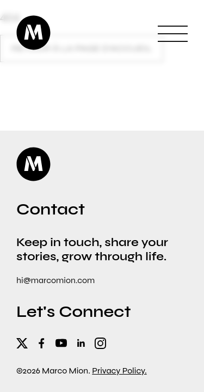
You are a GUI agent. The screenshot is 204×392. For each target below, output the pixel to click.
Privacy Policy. (119, 370)
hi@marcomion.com (55, 280)
